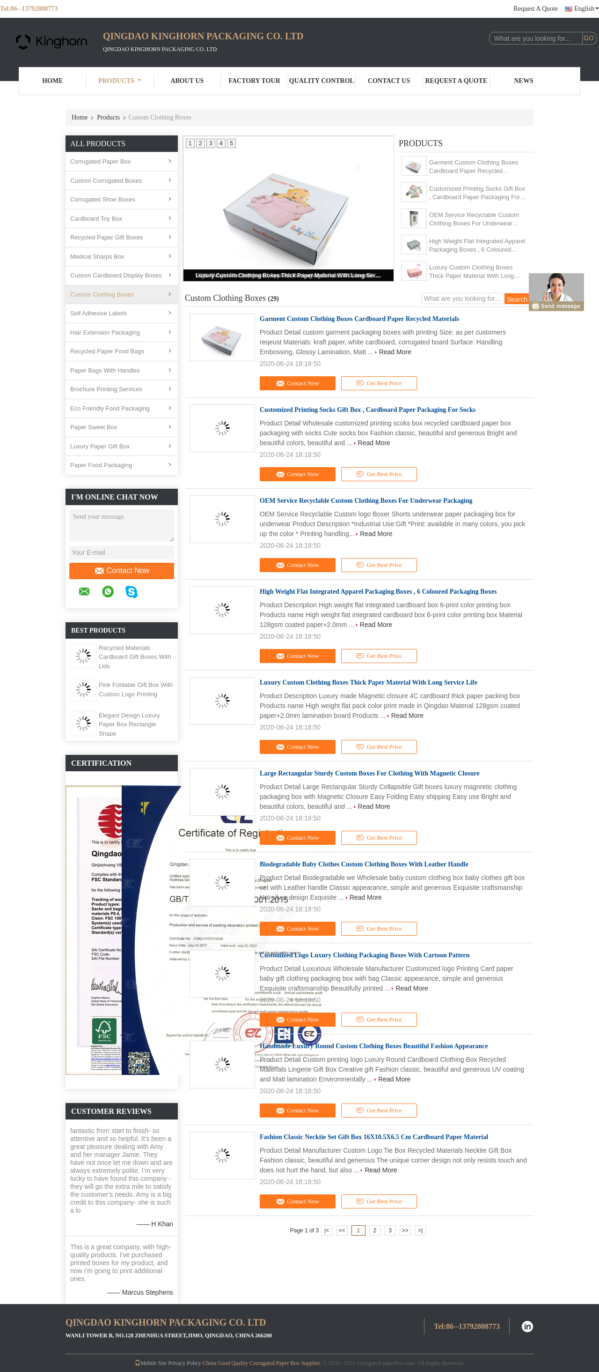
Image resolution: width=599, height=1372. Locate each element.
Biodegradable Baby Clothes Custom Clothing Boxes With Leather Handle (364, 864)
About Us (187, 80)
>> (405, 1230)
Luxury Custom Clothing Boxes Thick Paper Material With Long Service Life (289, 275)
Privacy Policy (184, 1363)
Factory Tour (254, 80)
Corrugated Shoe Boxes (102, 199)
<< (341, 1230)
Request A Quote (535, 8)
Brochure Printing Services (106, 389)
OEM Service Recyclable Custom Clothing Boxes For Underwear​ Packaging (474, 219)
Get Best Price (379, 383)
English (586, 8)
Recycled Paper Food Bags (107, 351)
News (523, 80)
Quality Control (321, 80)
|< (326, 1230)
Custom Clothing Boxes (102, 294)
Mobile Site (151, 1363)
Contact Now (122, 571)
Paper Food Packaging (101, 465)
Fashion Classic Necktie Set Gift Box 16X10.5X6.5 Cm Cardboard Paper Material (374, 1137)
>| (420, 1230)
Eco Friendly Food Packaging (110, 408)
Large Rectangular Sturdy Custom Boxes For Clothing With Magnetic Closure (370, 773)
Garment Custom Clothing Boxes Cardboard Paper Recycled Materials (473, 167)
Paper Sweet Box (93, 427)
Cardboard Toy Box (96, 218)
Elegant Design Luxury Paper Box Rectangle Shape (129, 724)
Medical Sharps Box (97, 256)
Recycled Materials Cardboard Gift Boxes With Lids (135, 657)
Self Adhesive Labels (98, 313)
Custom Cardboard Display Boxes (116, 275)
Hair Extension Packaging (105, 332)
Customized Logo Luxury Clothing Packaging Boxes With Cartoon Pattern (364, 955)
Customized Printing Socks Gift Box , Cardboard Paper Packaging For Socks (477, 193)
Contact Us (389, 80)
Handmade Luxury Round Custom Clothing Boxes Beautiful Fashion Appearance (374, 1046)
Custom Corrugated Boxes (106, 180)
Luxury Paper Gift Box (100, 446)
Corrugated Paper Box (100, 161)
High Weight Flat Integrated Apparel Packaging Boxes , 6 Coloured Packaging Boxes (477, 246)
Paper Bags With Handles (105, 370)
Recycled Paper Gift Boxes (106, 237)
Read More (395, 352)
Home (52, 80)
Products (119, 80)
